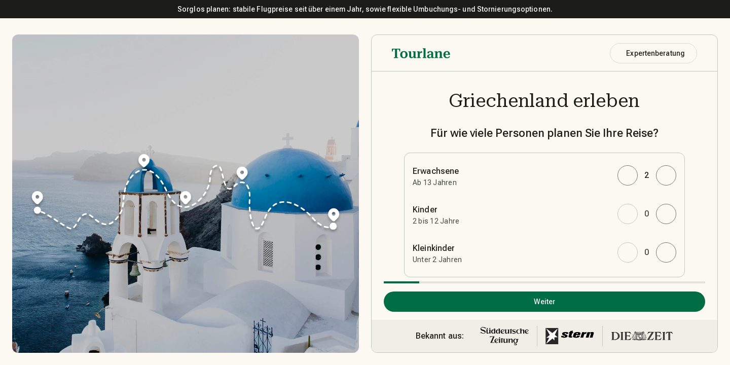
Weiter (545, 302)
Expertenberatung (655, 53)
